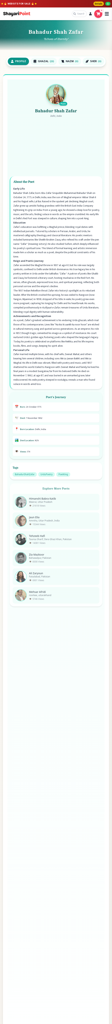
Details (98, 4)
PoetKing (63, 477)
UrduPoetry (46, 477)
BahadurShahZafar (25, 477)
